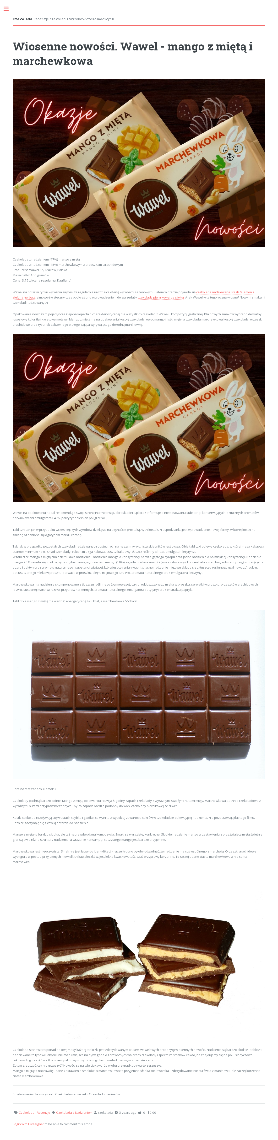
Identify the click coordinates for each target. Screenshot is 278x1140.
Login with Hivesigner (28, 1124)
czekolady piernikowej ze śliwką (161, 297)
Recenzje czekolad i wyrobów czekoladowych (63, 18)
